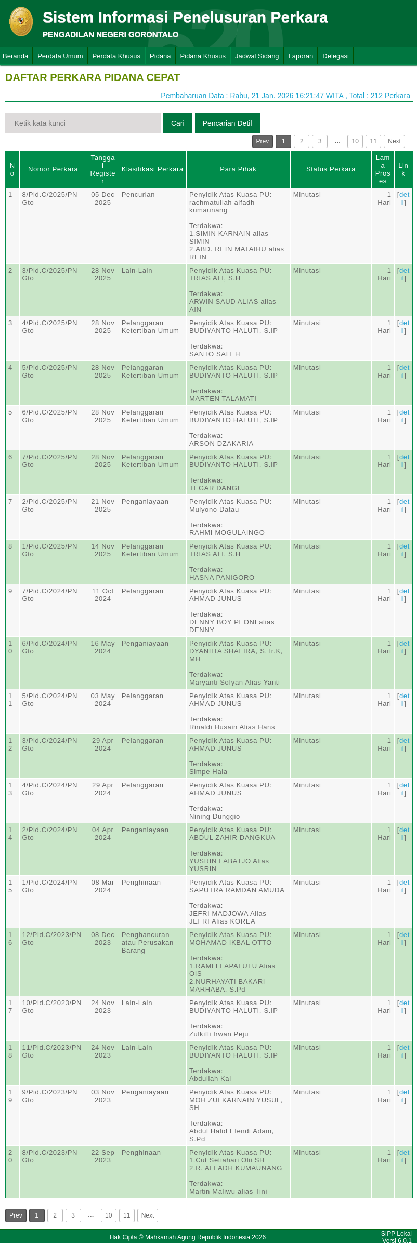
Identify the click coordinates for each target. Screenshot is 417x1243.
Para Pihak (238, 169)
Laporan (301, 56)
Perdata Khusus (117, 56)
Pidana (160, 56)
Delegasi (335, 56)
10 (355, 141)
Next (394, 141)
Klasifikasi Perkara (153, 169)
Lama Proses (382, 169)
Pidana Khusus (203, 56)
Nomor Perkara (53, 169)
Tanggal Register (102, 169)
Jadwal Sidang (257, 56)
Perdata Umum (60, 56)
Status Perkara (331, 169)
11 (373, 141)
